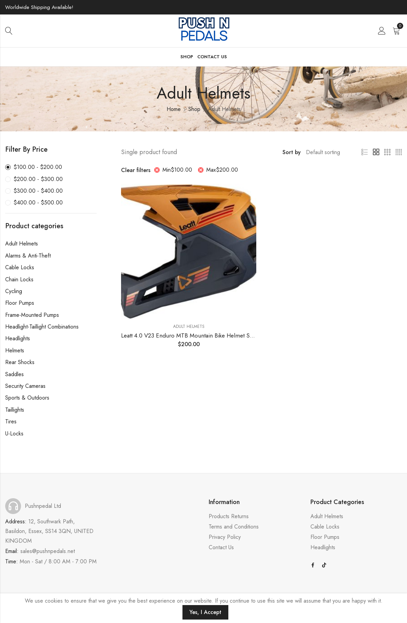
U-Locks (14, 434)
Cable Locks (19, 267)
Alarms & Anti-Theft (28, 256)
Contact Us (221, 547)
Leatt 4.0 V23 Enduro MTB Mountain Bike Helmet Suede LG (196, 335)
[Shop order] (325, 152)
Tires (11, 421)
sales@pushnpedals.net (47, 551)
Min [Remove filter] (177, 170)
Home (174, 109)
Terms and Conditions (234, 527)
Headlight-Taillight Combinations (42, 327)
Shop (194, 109)
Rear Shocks (19, 362)
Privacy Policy (225, 537)
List (364, 152)
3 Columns (387, 152)
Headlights (17, 338)
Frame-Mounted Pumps (32, 315)
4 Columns (399, 152)
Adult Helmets (189, 326)
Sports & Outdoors (27, 398)
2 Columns (376, 152)
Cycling (13, 291)
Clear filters (135, 170)
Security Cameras (25, 386)
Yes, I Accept (205, 612)
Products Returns (229, 516)
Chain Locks (19, 279)
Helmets (14, 350)
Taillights (14, 410)
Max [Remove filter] (222, 170)
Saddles (14, 374)
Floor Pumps (19, 303)
